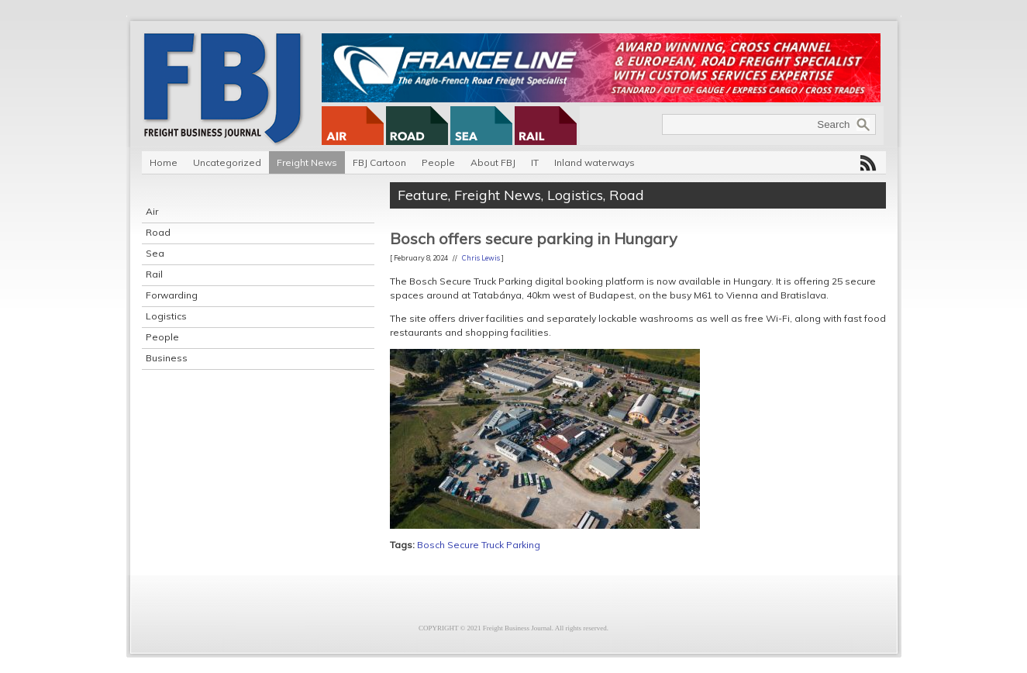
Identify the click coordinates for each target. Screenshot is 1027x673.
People (438, 162)
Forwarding (172, 295)
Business (167, 358)
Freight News (307, 162)
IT (535, 162)
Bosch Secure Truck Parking (478, 544)
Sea (155, 253)
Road (158, 232)
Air (152, 211)
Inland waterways (594, 162)
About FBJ (492, 162)
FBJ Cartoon (379, 162)
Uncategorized (227, 162)
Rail (154, 274)
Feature (423, 195)
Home (163, 162)
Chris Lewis (481, 258)
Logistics (166, 316)
